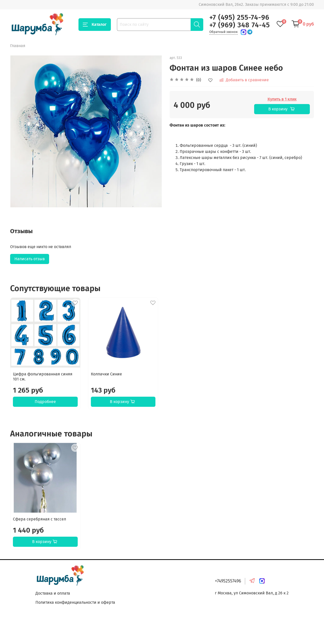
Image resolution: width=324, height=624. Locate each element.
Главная (17, 45)
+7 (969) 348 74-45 (239, 25)
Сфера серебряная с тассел (39, 519)
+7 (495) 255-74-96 (239, 17)
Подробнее (45, 401)
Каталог (95, 24)
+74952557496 (228, 581)
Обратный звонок (223, 32)
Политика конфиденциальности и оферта (75, 602)
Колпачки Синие (106, 373)
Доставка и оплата (52, 593)
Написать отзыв (29, 258)
